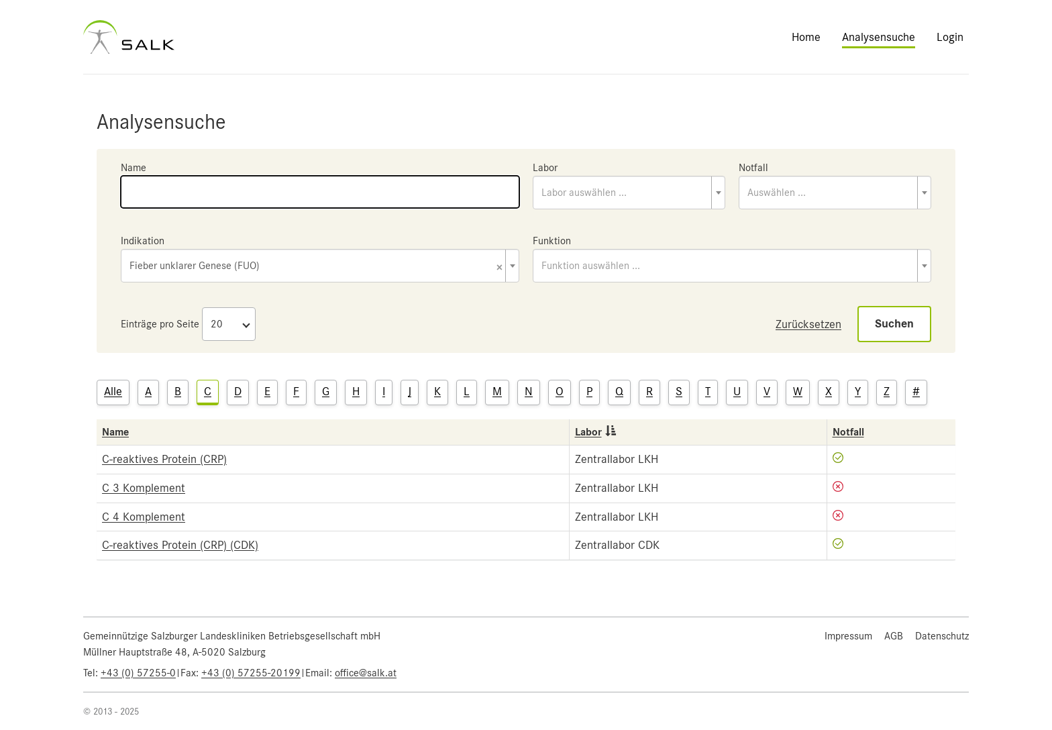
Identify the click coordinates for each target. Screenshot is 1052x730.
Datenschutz (942, 636)
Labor (545, 168)
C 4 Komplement (143, 516)
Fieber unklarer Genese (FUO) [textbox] (316, 267)
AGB (893, 636)
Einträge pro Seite (160, 324)
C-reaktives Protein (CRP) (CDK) (180, 545)
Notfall (753, 168)
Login (950, 37)
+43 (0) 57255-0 (138, 673)
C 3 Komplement (143, 487)
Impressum (848, 636)
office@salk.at (366, 673)
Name (133, 168)
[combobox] (629, 192)
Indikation (142, 241)
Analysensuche (878, 37)
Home (806, 37)
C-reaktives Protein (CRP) (164, 459)
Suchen (894, 324)
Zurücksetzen (808, 324)
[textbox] (629, 193)
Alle (113, 391)
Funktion (552, 241)
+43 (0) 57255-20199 (251, 673)
